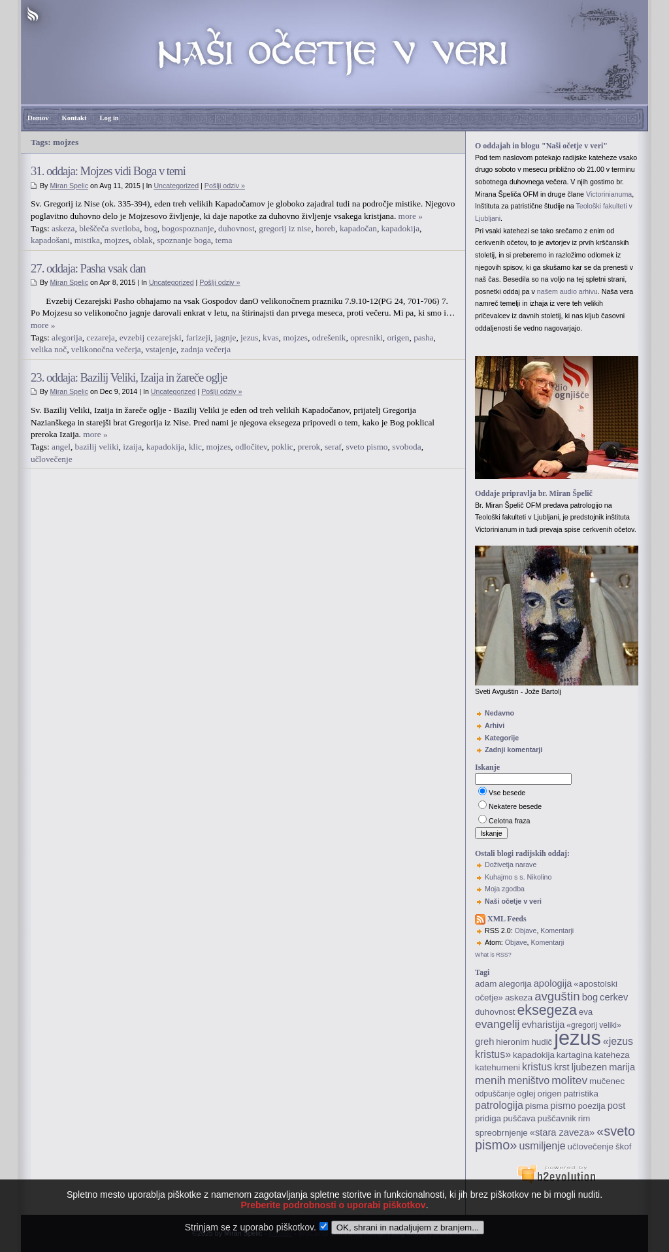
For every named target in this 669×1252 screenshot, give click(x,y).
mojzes (117, 240)
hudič (541, 1042)
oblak (143, 240)
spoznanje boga (184, 240)
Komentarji (557, 930)
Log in (108, 118)
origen (398, 337)
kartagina (575, 1055)
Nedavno (499, 713)
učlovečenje (52, 459)
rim (584, 1118)
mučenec (607, 1081)
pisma (537, 1106)
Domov (38, 118)
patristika (581, 1093)
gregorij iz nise (285, 228)
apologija (553, 983)
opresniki (366, 337)
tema (224, 240)
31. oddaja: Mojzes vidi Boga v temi (108, 171)
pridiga (488, 1118)
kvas (270, 337)
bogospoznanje (187, 228)
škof (623, 1146)
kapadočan (358, 228)
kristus (537, 1066)
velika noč (49, 349)
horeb (325, 228)
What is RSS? (493, 954)
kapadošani (50, 240)
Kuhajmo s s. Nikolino (518, 877)
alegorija (67, 337)
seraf (333, 447)
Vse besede (507, 793)
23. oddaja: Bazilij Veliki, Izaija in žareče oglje (129, 377)
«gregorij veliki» (593, 1025)
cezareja (100, 337)
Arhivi (494, 725)
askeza (63, 228)
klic (195, 447)
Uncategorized (176, 185)
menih (490, 1080)
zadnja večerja (205, 349)
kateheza (612, 1055)
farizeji (198, 337)
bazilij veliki (97, 447)
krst (562, 1067)
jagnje (226, 337)
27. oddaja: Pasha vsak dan (88, 268)
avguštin (557, 996)
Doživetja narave (510, 864)
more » (411, 216)
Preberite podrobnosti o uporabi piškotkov (332, 1222)
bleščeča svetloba (109, 228)
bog (150, 228)
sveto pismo (366, 447)
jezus (249, 337)
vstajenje (160, 349)
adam (486, 984)
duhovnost (236, 228)
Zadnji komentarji (513, 749)
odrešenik (329, 337)
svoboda (406, 447)
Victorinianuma (609, 194)
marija (622, 1067)
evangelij (497, 1023)
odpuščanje (495, 1093)
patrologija (499, 1105)
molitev (569, 1080)
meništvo (528, 1080)
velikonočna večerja (106, 349)
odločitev (251, 447)
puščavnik (557, 1118)
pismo (563, 1105)
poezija (591, 1106)
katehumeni (497, 1067)
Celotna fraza (509, 821)
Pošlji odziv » (224, 185)
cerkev (614, 997)
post (617, 1105)
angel (61, 447)
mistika (87, 240)
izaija (132, 447)
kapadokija (400, 228)
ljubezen (590, 1067)
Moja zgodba (505, 889)
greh (484, 1041)
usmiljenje (542, 1145)
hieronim (512, 1042)
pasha (423, 337)
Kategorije (502, 738)
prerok (308, 447)
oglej (526, 1093)
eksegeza (546, 1010)
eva (586, 1012)
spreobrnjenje (501, 1133)
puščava (519, 1118)
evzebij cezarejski (151, 337)
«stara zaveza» (562, 1132)
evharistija (542, 1024)
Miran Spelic (69, 185)
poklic (282, 447)
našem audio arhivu (567, 291)
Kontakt (74, 118)
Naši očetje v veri (513, 901)
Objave (526, 930)
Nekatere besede (515, 806)
